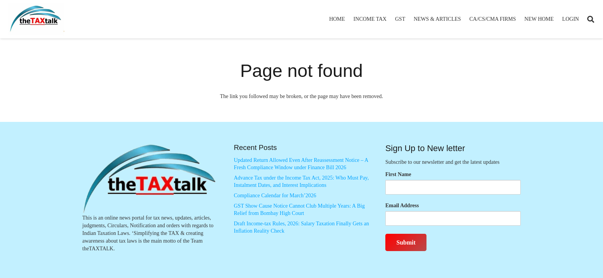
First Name (398, 174)
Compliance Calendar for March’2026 (275, 195)
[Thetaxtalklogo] (36, 19)
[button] (590, 19)
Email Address (402, 205)
